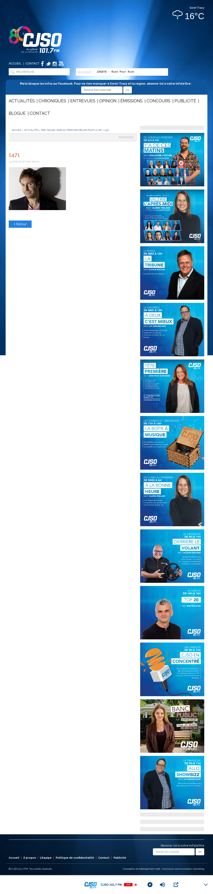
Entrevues (82, 100)
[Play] (150, 885)
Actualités (22, 100)
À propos (29, 857)
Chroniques (52, 100)
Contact (33, 63)
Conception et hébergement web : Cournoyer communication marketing (163, 868)
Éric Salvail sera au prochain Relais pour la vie (71, 130)
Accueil (15, 63)
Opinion (107, 100)
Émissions (131, 100)
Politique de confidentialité (75, 857)
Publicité (185, 100)
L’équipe (46, 857)
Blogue (17, 113)
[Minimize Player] (206, 885)
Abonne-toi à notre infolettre (182, 845)
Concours (158, 100)
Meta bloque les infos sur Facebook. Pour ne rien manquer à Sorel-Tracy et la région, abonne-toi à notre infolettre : (106, 86)
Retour (20, 224)
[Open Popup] (176, 885)
